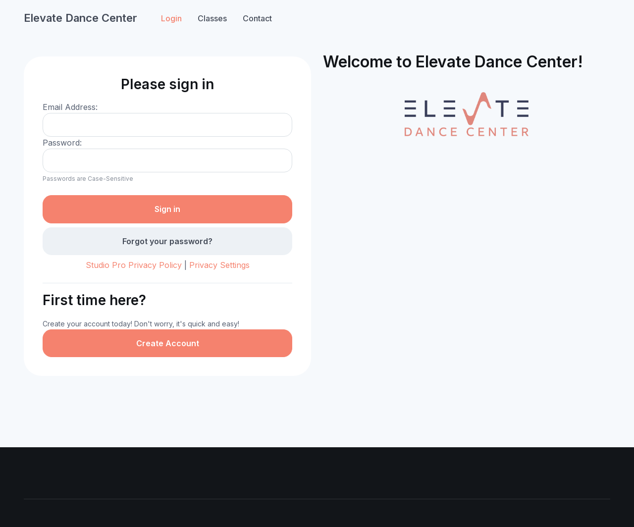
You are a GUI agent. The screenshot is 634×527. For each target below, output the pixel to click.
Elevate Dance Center (80, 17)
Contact (257, 18)
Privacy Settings (219, 265)
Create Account (167, 343)
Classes (212, 18)
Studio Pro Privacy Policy (134, 265)
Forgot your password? (167, 241)
